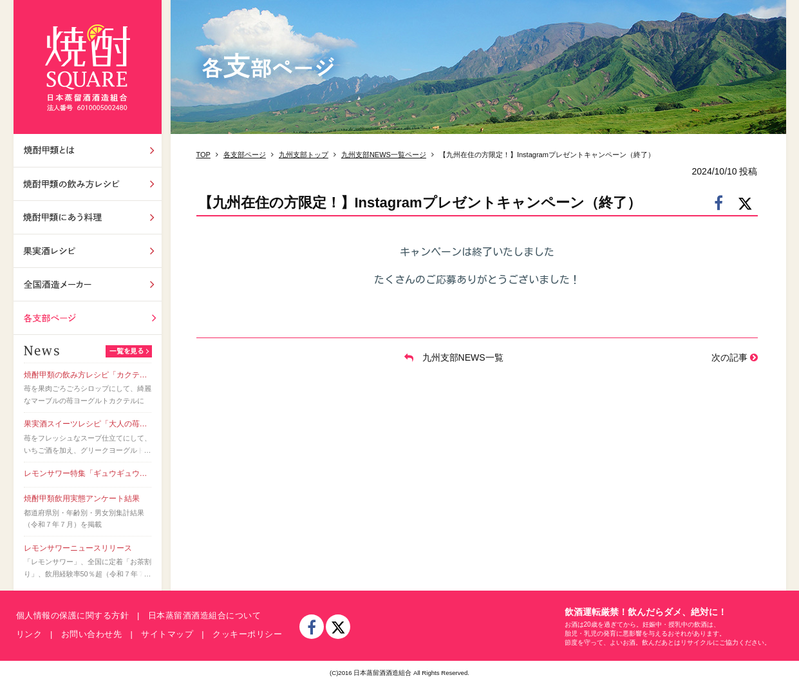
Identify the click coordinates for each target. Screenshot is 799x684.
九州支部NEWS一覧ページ (383, 154)
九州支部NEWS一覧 (453, 357)
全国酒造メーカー (88, 284)
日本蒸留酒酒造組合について (204, 615)
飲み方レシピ (88, 183)
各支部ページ (88, 317)
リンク (29, 634)
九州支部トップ (303, 154)
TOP (203, 154)
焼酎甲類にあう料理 (88, 217)
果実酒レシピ (88, 250)
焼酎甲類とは (88, 150)
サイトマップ (167, 634)
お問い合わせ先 (91, 634)
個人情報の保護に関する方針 (72, 615)
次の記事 (734, 357)
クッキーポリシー (247, 634)
